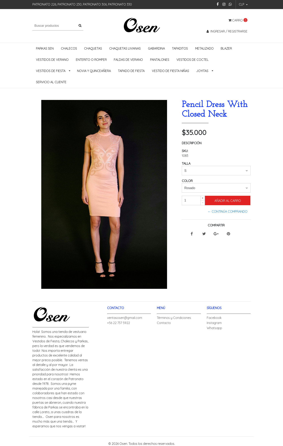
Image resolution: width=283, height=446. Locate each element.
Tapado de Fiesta (131, 71)
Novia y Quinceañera (94, 71)
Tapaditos (180, 48)
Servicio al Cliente (51, 82)
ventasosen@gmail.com (124, 318)
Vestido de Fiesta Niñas (170, 71)
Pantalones (159, 60)
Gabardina (156, 48)
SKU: (185, 151)
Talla (186, 163)
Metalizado (204, 48)
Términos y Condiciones (174, 318)
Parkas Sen (45, 48)
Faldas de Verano (128, 60)
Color (187, 181)
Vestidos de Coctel (192, 60)
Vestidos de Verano (52, 60)
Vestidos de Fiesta (50, 71)
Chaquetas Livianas (125, 48)
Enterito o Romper (91, 60)
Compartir (216, 225)
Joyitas (202, 71)
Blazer (226, 48)
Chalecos (69, 48)
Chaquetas (93, 48)
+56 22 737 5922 (118, 323)
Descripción (191, 143)
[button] (243, 4)
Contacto (164, 323)
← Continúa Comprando (227, 211)
